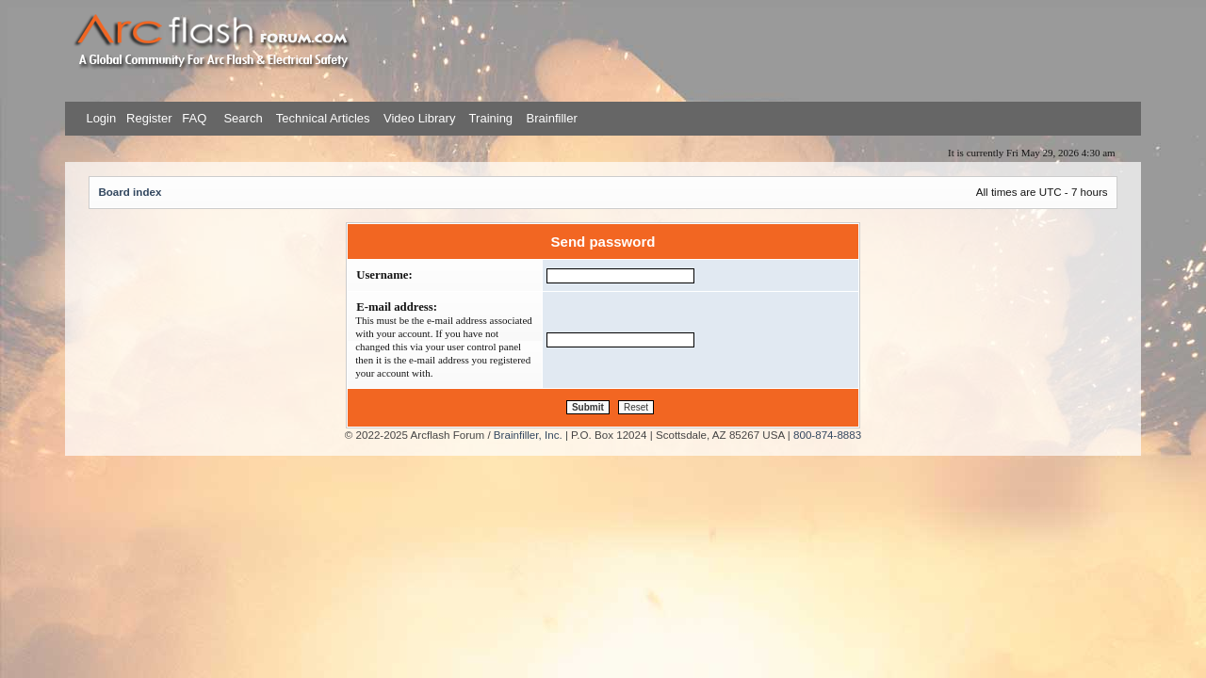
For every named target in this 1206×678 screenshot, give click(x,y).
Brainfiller (552, 118)
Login (101, 118)
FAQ (193, 118)
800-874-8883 (827, 434)
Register (146, 118)
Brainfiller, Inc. (528, 434)
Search (241, 118)
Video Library (419, 118)
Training (491, 118)
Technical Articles (323, 118)
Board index (129, 192)
